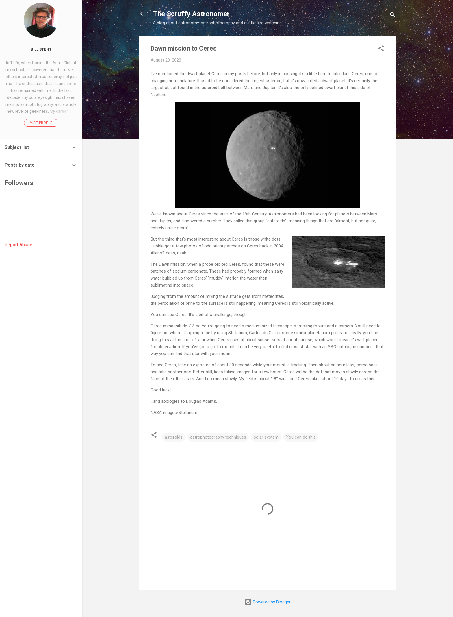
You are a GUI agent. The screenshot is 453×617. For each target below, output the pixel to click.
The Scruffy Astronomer (191, 14)
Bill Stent (41, 49)
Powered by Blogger (268, 602)
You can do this (301, 437)
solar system (266, 437)
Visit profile (41, 123)
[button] (381, 49)
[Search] (392, 16)
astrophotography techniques (218, 437)
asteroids (174, 437)
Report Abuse (18, 244)
